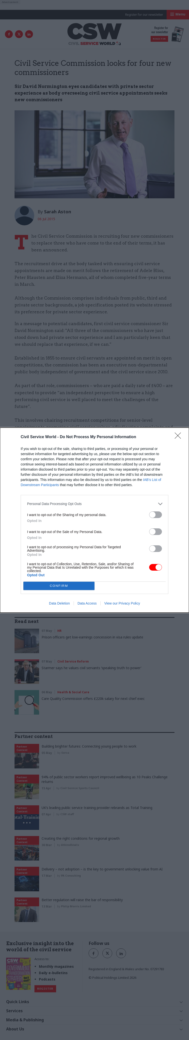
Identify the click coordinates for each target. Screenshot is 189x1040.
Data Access (87, 603)
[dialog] (94, 520)
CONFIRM (59, 585)
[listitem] (94, 503)
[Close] (179, 437)
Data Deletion (59, 603)
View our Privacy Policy (122, 603)
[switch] (155, 514)
